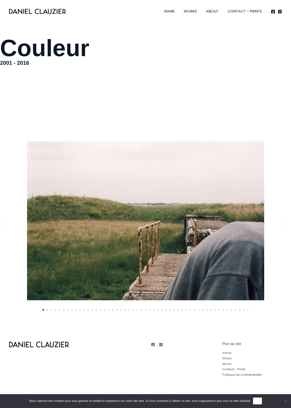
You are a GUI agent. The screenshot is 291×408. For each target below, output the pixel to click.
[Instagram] (280, 12)
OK (257, 401)
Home (175, 11)
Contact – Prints (245, 11)
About (215, 11)
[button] (5, 224)
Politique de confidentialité (242, 375)
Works (194, 11)
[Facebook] (273, 12)
